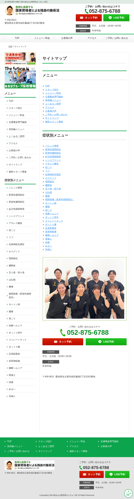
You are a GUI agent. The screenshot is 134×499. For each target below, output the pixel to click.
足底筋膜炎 (50, 228)
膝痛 (47, 196)
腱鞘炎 (48, 185)
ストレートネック (54, 221)
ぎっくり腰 (50, 224)
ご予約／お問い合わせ (117, 38)
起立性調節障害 (53, 156)
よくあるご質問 (53, 104)
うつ (47, 171)
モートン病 (50, 203)
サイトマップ (52, 118)
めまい (48, 246)
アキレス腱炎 (52, 164)
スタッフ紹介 (52, 89)
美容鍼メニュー (53, 100)
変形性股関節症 (53, 149)
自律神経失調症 (53, 174)
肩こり (48, 210)
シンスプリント (53, 160)
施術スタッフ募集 (54, 122)
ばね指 (48, 192)
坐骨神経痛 (50, 231)
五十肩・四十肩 (53, 189)
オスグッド (50, 178)
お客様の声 (67, 38)
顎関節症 (49, 181)
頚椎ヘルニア (52, 214)
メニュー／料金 (42, 38)
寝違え (48, 239)
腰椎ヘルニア (52, 235)
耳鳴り (48, 249)
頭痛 (47, 242)
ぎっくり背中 (52, 217)
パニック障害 (52, 146)
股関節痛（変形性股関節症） (59, 199)
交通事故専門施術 (54, 97)
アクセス (92, 38)
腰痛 (47, 206)
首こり (48, 167)
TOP (17, 38)
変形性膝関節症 (53, 153)
